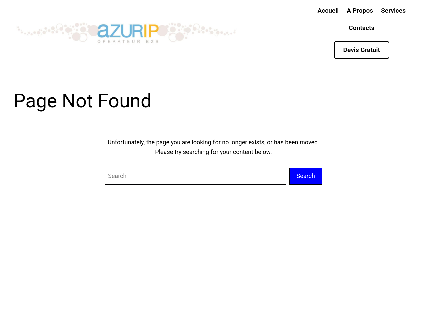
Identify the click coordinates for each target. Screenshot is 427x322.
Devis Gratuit (361, 50)
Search (305, 175)
